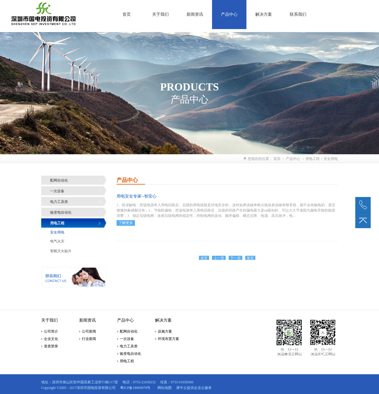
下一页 (235, 258)
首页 (126, 14)
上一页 (219, 258)
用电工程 (312, 159)
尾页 (250, 258)
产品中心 (293, 159)
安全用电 (331, 159)
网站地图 (164, 388)
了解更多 (126, 223)
